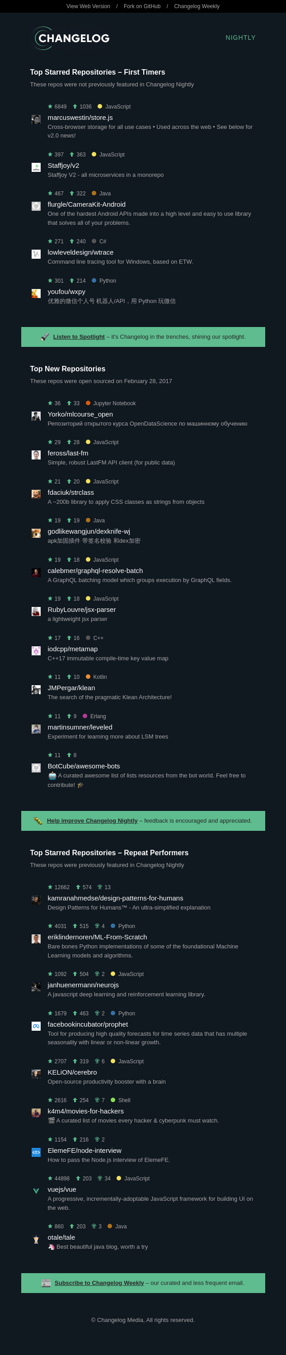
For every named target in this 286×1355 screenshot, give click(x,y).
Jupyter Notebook (111, 403)
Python (104, 281)
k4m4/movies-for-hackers (86, 1111)
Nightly (241, 37)
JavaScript (114, 107)
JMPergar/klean (71, 688)
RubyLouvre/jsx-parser (82, 609)
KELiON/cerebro (72, 1072)
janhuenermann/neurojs (83, 985)
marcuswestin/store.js (80, 117)
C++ (95, 638)
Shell (121, 1100)
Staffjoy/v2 (64, 165)
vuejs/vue (62, 1189)
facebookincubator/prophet (88, 1024)
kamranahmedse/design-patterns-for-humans (115, 898)
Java (101, 193)
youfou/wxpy (66, 291)
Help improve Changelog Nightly (92, 820)
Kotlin (96, 677)
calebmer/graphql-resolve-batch (95, 570)
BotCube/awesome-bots (84, 766)
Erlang (94, 716)
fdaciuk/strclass (71, 492)
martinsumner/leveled (80, 727)
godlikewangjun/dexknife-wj (89, 531)
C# (99, 241)
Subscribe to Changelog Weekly (99, 1282)
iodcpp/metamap (73, 649)
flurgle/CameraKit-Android (87, 204)
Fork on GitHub (142, 6)
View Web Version (88, 6)
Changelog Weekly (197, 6)
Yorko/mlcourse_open (80, 414)
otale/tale (61, 1237)
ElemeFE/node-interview (85, 1150)
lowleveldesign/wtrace (81, 252)
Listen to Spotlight (79, 336)
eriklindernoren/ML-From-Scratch (97, 937)
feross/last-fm (68, 453)
